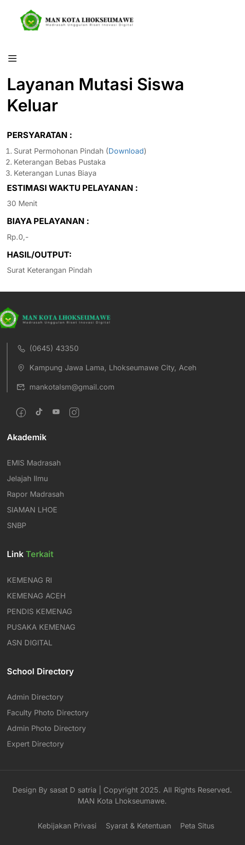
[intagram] (74, 412)
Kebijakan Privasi (67, 825)
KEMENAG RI (29, 580)
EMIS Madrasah (34, 462)
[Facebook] (21, 412)
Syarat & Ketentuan (138, 825)
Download (126, 150)
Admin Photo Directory (46, 728)
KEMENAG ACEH (36, 595)
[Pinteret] (56, 412)
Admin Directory (35, 696)
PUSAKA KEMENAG (41, 627)
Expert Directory (35, 743)
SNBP (16, 525)
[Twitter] (39, 412)
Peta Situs (197, 825)
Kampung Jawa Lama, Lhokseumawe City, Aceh (106, 367)
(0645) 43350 (48, 348)
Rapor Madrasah (35, 494)
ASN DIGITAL (29, 642)
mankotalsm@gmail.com (65, 386)
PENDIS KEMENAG (39, 611)
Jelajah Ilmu (27, 478)
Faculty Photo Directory (48, 712)
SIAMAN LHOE (32, 509)
